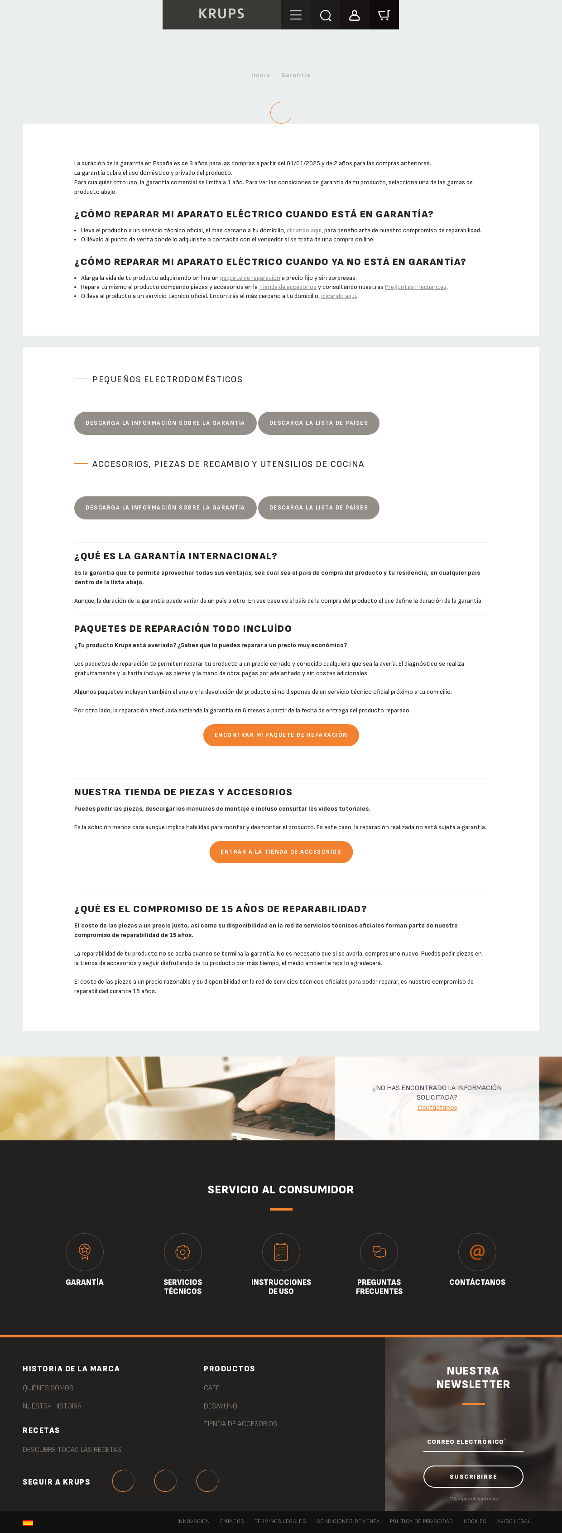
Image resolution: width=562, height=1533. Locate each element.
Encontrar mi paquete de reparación (281, 735)
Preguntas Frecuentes (416, 287)
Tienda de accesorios (288, 287)
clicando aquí (304, 230)
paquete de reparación (250, 278)
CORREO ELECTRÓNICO (466, 1441)
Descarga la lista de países (319, 423)
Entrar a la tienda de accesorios (281, 851)
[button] (355, 14)
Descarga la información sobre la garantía (165, 423)
